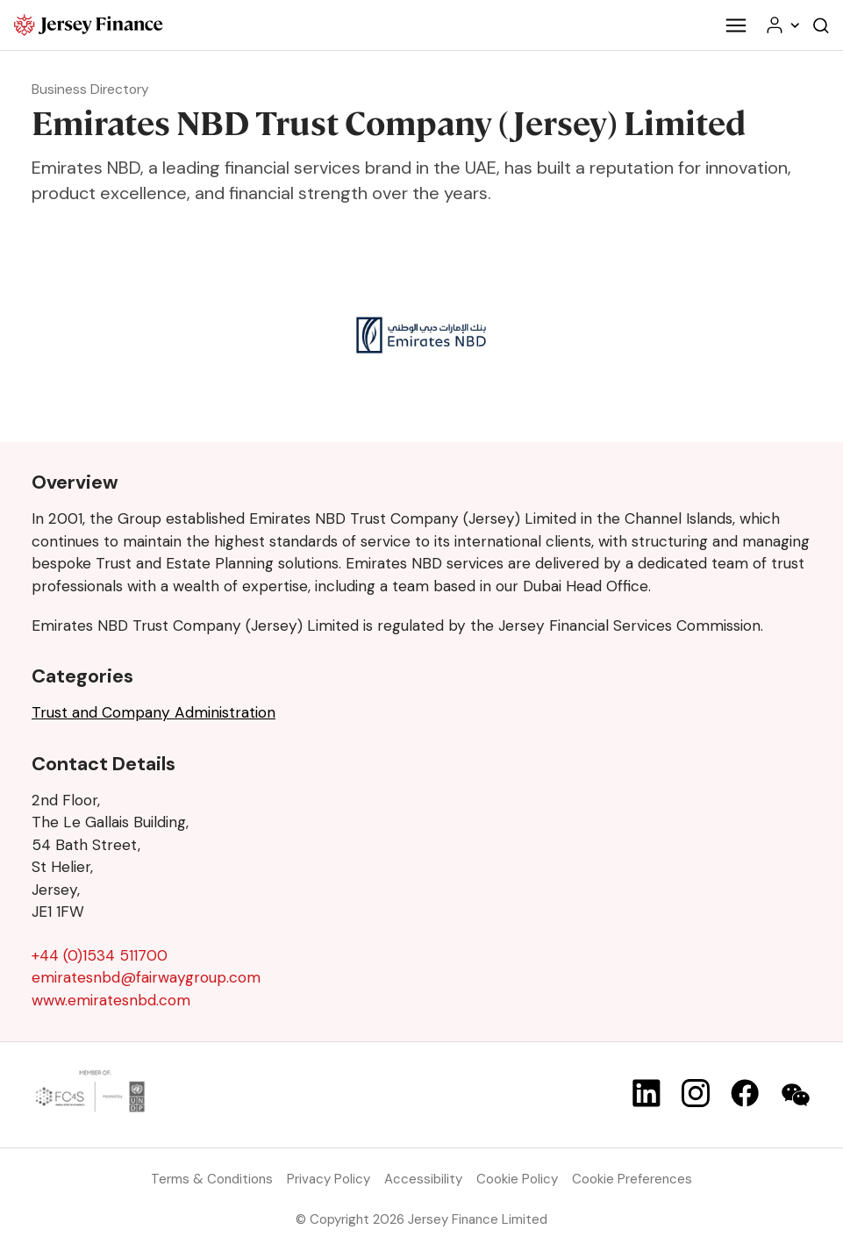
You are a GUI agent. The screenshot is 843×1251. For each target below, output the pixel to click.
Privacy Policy (328, 1179)
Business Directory (90, 89)
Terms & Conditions (212, 1179)
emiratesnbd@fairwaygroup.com (146, 977)
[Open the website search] (821, 25)
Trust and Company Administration (153, 712)
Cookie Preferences (632, 1179)
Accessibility (423, 1179)
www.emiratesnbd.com (111, 1000)
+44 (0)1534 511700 (100, 955)
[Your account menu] (781, 25)
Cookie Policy (517, 1179)
